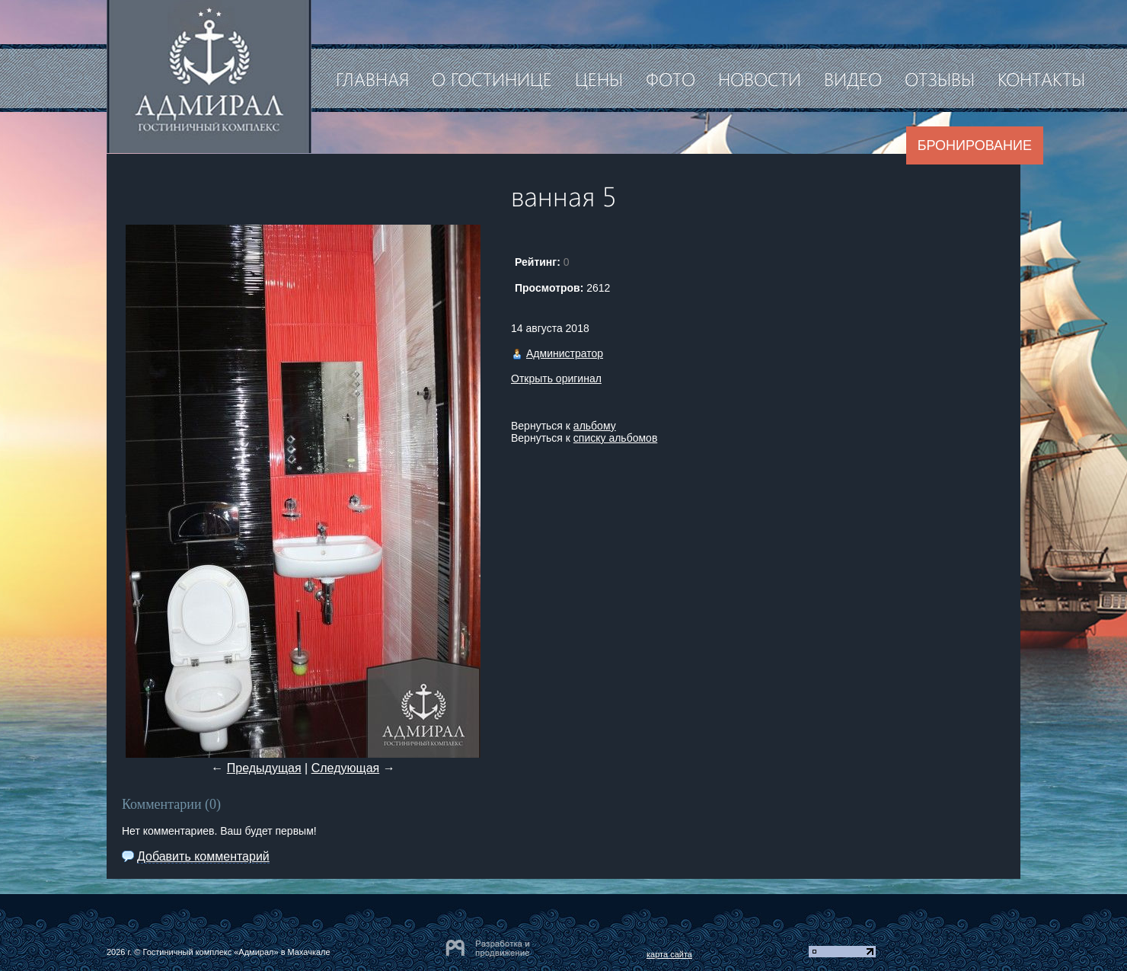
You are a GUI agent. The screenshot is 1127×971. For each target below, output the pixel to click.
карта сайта (669, 954)
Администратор (564, 353)
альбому (594, 426)
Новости (759, 78)
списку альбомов (615, 438)
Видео (853, 78)
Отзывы (940, 78)
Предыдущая (264, 768)
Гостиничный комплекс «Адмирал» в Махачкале (236, 952)
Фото (670, 78)
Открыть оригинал (556, 378)
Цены (599, 78)
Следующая (345, 768)
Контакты (1041, 78)
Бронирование (975, 145)
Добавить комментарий (203, 856)
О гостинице (492, 78)
